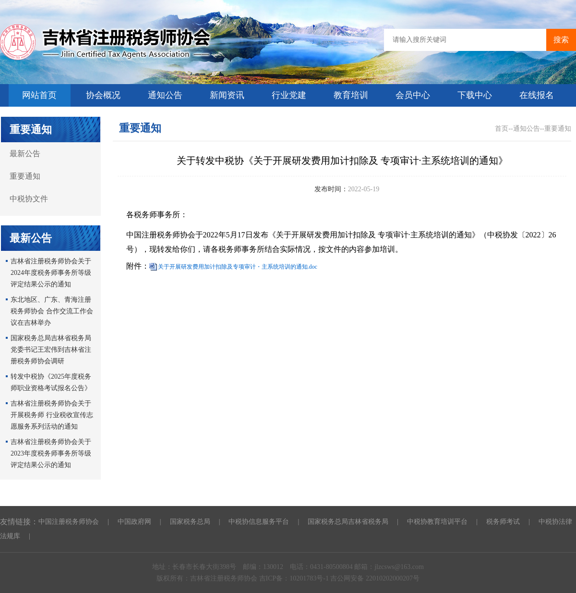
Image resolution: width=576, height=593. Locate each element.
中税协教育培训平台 (437, 521)
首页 (501, 128)
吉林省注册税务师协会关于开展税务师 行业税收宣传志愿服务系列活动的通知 (52, 415)
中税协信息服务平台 (258, 521)
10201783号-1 (309, 578)
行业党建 (289, 95)
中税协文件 (29, 199)
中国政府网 (134, 521)
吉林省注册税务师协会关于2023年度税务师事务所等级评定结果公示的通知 (51, 453)
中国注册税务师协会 (68, 521)
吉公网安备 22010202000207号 (375, 578)
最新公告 (25, 153)
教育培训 (351, 95)
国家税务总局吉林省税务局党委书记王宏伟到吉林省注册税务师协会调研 (51, 349)
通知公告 (165, 95)
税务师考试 (503, 521)
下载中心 (474, 95)
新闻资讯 (227, 95)
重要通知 (25, 176)
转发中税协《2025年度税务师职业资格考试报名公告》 (51, 382)
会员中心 (413, 95)
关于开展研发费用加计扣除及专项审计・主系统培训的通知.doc (237, 266)
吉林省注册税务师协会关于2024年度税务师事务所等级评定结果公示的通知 (51, 273)
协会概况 (103, 95)
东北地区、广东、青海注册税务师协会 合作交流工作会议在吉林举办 (52, 311)
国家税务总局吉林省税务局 (348, 521)
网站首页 (39, 95)
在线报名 (536, 95)
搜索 (561, 40)
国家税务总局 (190, 521)
